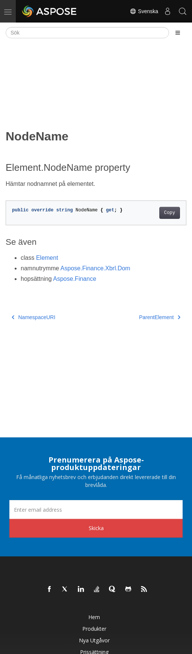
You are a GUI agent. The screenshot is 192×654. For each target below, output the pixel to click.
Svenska (144, 11)
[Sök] (87, 32)
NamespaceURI (33, 317)
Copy (169, 212)
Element (47, 258)
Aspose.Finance (74, 279)
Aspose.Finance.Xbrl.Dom (95, 268)
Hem (94, 617)
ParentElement (159, 317)
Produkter (94, 628)
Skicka (96, 528)
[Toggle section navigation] (177, 33)
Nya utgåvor (94, 640)
